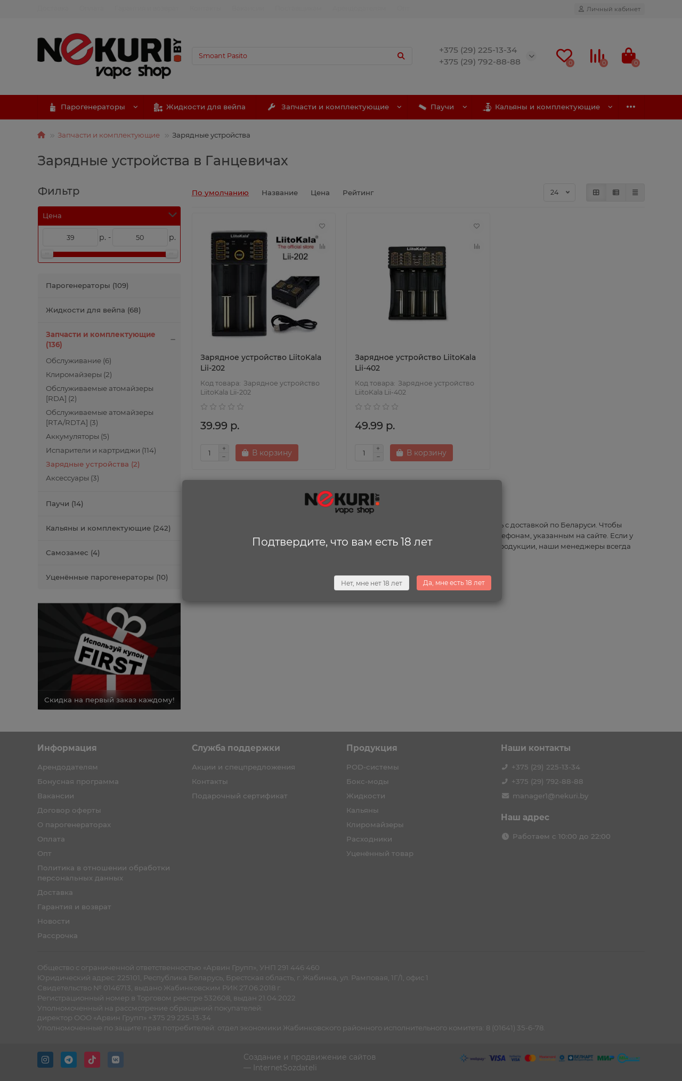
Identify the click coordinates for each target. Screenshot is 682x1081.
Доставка (53, 8)
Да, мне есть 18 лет (454, 583)
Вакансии (248, 8)
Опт (403, 8)
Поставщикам (298, 8)
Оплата (91, 8)
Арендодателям (359, 8)
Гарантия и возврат (147, 8)
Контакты (205, 8)
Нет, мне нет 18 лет (371, 583)
